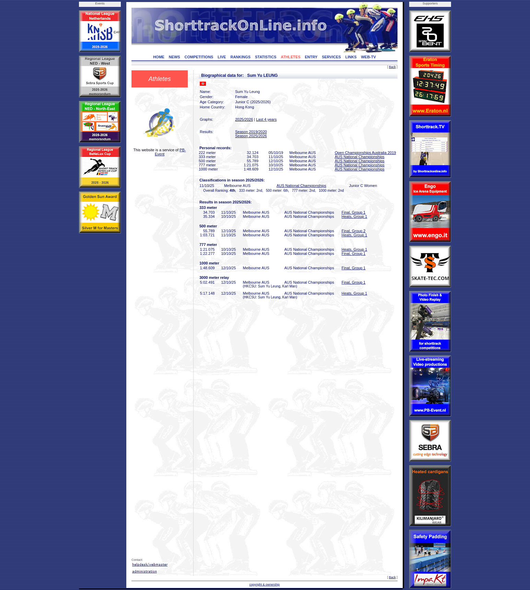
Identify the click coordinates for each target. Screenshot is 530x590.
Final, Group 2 (354, 231)
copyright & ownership (264, 584)
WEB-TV (368, 57)
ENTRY (311, 57)
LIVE (222, 57)
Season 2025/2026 (251, 136)
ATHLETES (290, 57)
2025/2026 (244, 119)
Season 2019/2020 (251, 132)
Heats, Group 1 (354, 216)
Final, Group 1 (354, 212)
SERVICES (331, 57)
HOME (158, 57)
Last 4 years (266, 119)
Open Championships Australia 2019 (365, 153)
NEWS (174, 57)
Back (392, 67)
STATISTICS (266, 57)
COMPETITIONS (198, 57)
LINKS (351, 57)
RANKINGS (240, 57)
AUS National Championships (359, 157)
